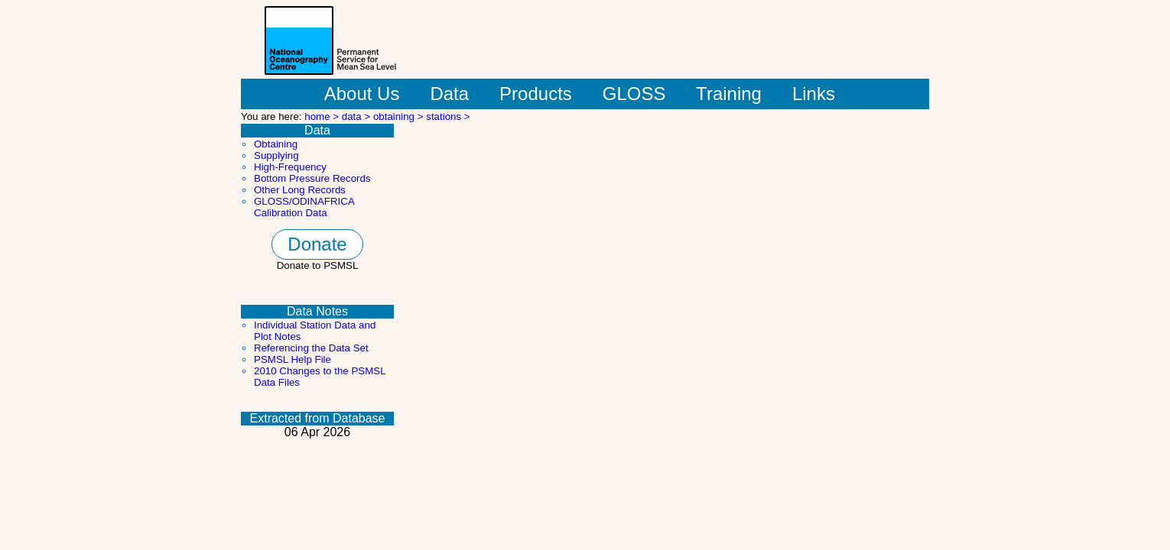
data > (357, 116)
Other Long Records (300, 190)
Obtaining (275, 144)
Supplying (276, 155)
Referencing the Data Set (311, 348)
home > (323, 116)
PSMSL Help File (292, 359)
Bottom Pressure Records (312, 178)
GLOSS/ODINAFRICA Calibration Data (304, 207)
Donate (317, 244)
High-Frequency (290, 167)
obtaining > (399, 116)
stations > (448, 116)
